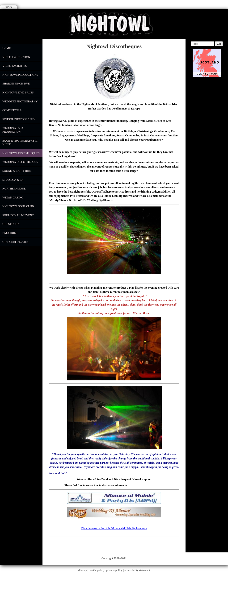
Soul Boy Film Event (18, 215)
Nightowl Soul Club (18, 206)
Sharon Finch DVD (16, 83)
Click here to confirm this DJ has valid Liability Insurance (114, 528)
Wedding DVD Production (12, 129)
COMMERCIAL (11, 110)
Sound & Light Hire (16, 170)
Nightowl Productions (20, 74)
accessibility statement (137, 570)
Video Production (16, 57)
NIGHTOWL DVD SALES (18, 92)
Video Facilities (14, 65)
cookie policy (96, 570)
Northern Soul (14, 188)
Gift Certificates (15, 242)
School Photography (18, 119)
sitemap (82, 570)
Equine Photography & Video (20, 142)
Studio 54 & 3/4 (13, 179)
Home (6, 48)
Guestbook (11, 224)
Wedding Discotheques (20, 162)
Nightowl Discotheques (21, 153)
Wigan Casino (12, 197)
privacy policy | (115, 570)
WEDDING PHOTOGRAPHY (20, 101)
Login (8, 7)
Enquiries (9, 233)
